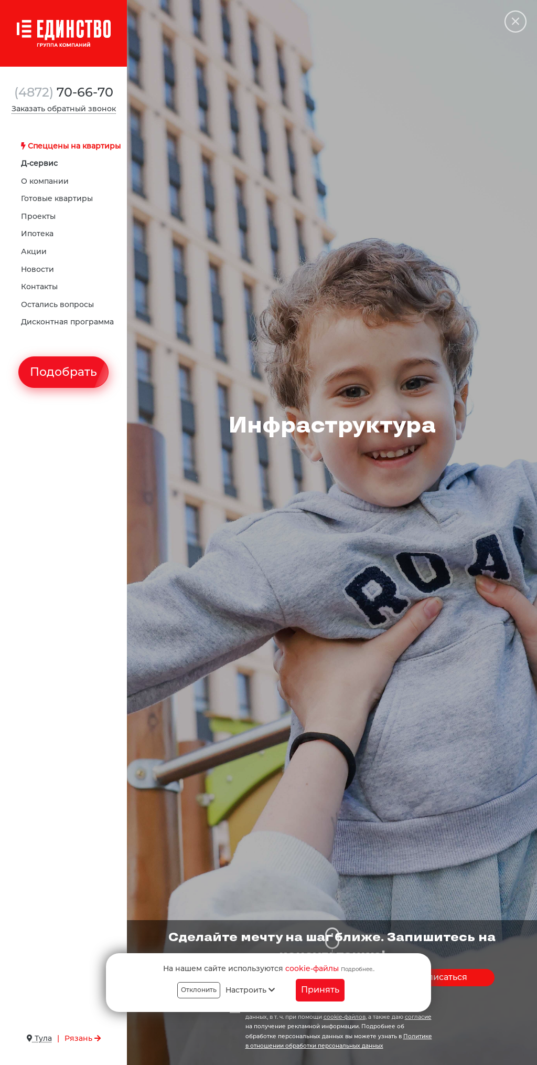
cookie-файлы (312, 968)
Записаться (442, 977)
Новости (37, 269)
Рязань (83, 1038)
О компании (45, 181)
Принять (320, 990)
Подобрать (63, 372)
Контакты (39, 286)
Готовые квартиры (57, 198)
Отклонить (199, 990)
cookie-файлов (345, 1017)
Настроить (250, 990)
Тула (39, 1038)
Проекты (38, 216)
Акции (34, 251)
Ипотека (37, 233)
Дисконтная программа (67, 321)
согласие (418, 1017)
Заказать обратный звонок (64, 108)
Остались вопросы (57, 304)
